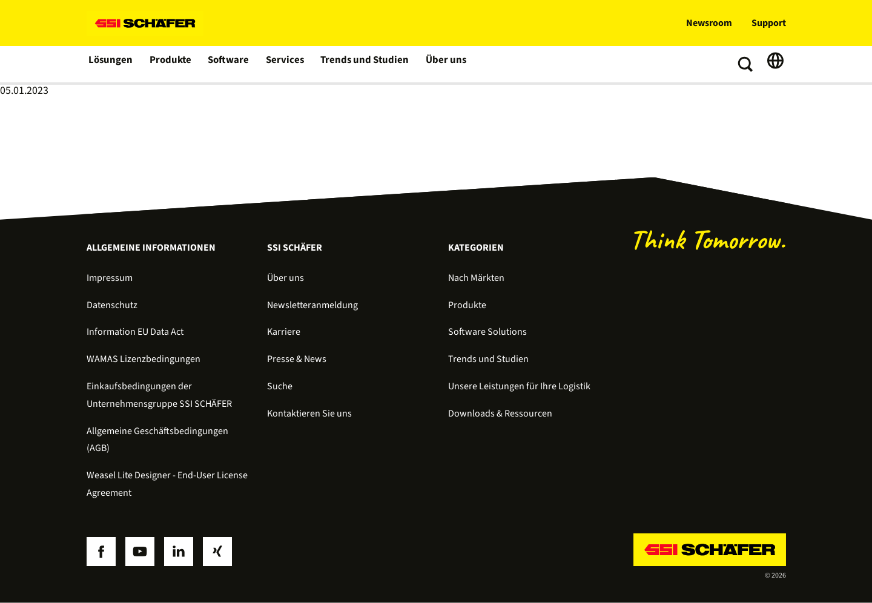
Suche (279, 386)
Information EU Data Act (135, 331)
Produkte (170, 64)
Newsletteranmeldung (312, 305)
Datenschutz (112, 305)
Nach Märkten (476, 278)
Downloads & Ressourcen (500, 413)
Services (284, 64)
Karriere (283, 331)
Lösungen (110, 64)
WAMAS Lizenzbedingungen (143, 359)
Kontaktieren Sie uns (309, 413)
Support (768, 23)
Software (229, 64)
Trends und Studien (361, 64)
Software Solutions (487, 331)
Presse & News (296, 359)
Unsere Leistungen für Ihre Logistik (519, 386)
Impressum (110, 278)
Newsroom (709, 23)
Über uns (440, 64)
